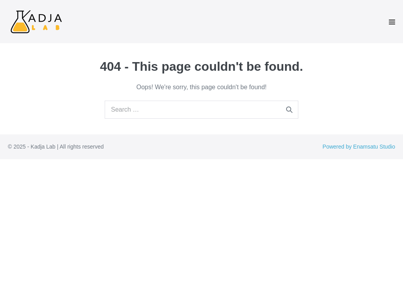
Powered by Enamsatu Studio (359, 146)
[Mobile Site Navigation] (392, 22)
